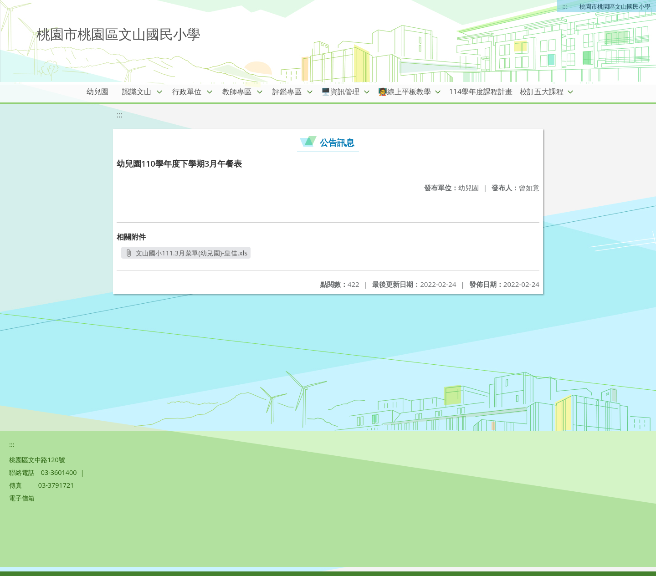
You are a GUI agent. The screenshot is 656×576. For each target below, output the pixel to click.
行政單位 (186, 92)
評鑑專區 (287, 92)
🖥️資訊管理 (340, 92)
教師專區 (236, 92)
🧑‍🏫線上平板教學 (404, 92)
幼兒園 (97, 92)
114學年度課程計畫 (480, 92)
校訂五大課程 (542, 92)
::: (565, 6)
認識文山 (136, 92)
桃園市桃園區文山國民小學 (615, 6)
